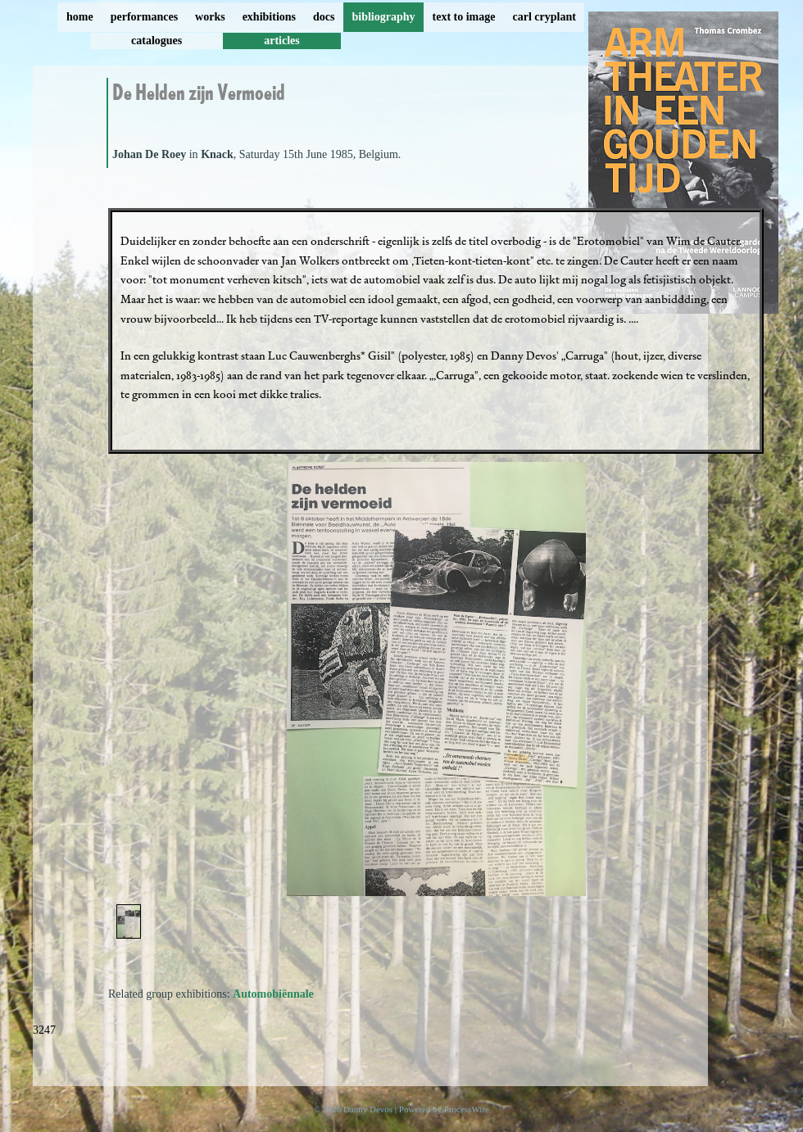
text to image (464, 17)
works (210, 17)
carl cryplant (543, 17)
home (79, 17)
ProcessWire (466, 1109)
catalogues (156, 40)
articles (282, 40)
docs (323, 17)
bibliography (383, 17)
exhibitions (269, 17)
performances (144, 17)
